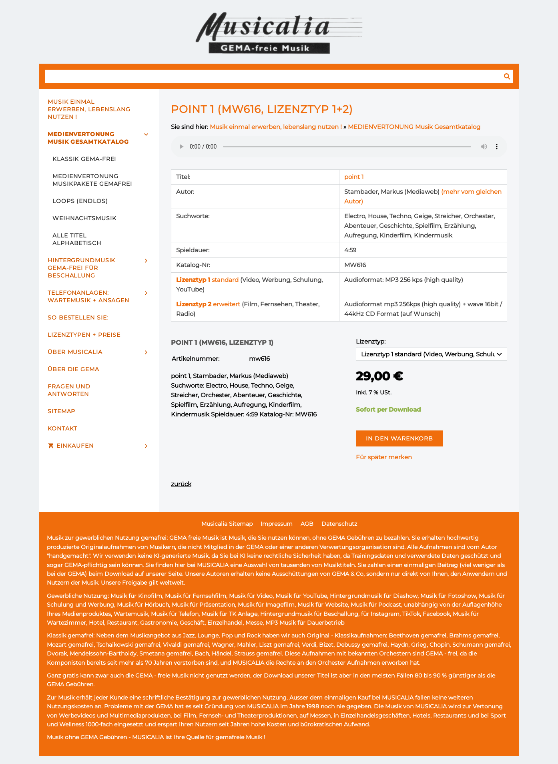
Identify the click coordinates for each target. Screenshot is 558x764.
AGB (307, 523)
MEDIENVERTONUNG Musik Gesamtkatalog (414, 127)
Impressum (277, 523)
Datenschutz (339, 523)
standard (208, 279)
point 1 (353, 177)
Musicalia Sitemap (227, 523)
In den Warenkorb (399, 438)
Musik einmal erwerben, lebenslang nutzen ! (276, 127)
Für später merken (384, 457)
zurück (181, 484)
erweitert (209, 304)
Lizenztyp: (370, 341)
